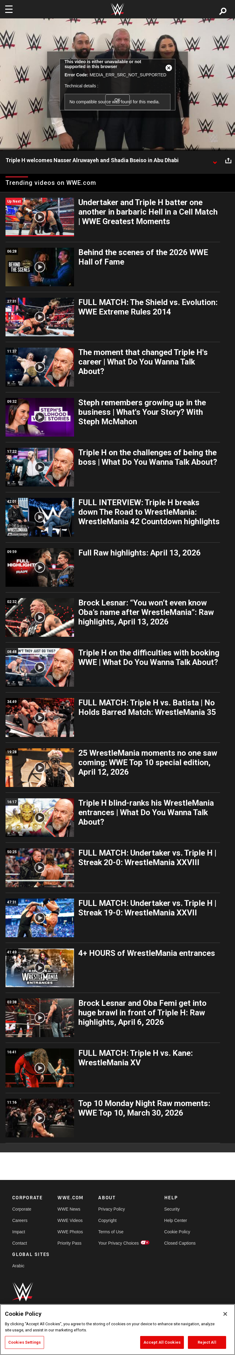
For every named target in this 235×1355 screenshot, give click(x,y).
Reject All (207, 1342)
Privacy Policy (111, 1209)
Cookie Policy (177, 1231)
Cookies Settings (24, 1342)
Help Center (175, 1220)
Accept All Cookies (162, 1342)
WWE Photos (70, 1231)
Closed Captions (180, 1243)
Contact (19, 1243)
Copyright (107, 1220)
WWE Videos (70, 1220)
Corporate (21, 1209)
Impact (18, 1231)
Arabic (18, 1265)
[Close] (225, 1314)
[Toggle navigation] (9, 9)
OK (117, 99)
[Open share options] (228, 160)
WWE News (69, 1209)
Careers (20, 1220)
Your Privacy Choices (118, 1243)
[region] (117, 1329)
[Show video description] (215, 160)
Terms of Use (110, 1231)
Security (172, 1209)
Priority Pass (70, 1243)
